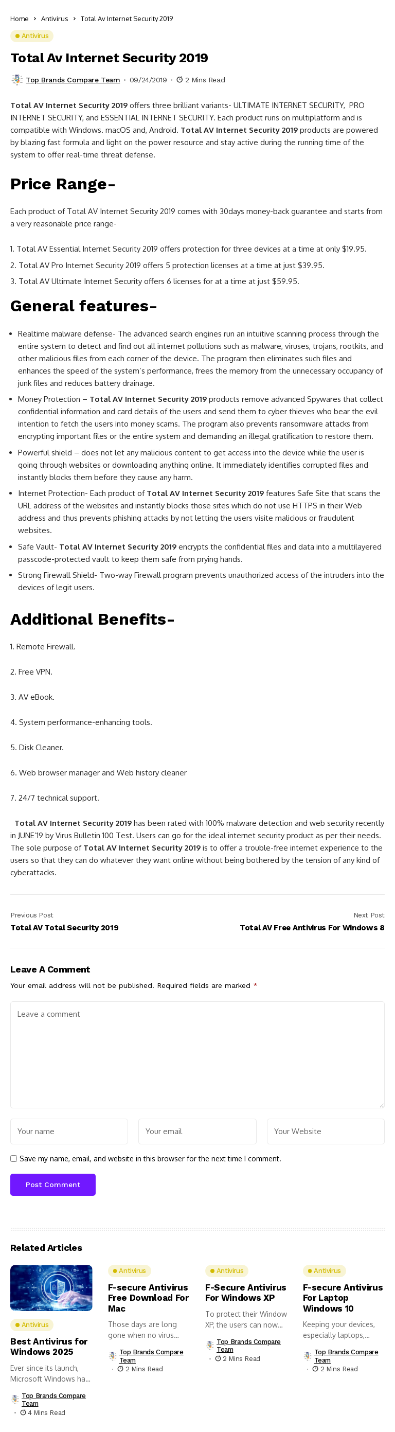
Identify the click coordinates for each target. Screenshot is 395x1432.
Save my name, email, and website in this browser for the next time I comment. (150, 1159)
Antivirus (54, 18)
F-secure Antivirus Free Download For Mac (148, 1298)
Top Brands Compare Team (73, 80)
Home (19, 18)
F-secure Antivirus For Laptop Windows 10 (343, 1298)
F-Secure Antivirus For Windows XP (245, 1292)
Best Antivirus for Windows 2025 (48, 1346)
